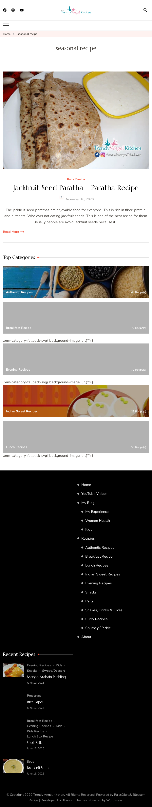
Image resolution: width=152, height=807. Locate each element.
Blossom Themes (74, 800)
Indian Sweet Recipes (102, 574)
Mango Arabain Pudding (46, 676)
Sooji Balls (34, 742)
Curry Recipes (96, 619)
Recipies (88, 538)
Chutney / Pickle (98, 628)
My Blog (88, 502)
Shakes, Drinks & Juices (104, 610)
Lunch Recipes (96, 565)
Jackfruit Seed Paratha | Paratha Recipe (76, 187)
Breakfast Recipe (99, 556)
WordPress (114, 800)
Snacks (91, 592)
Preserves (34, 695)
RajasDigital (122, 795)
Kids (88, 529)
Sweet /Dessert (53, 671)
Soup (30, 761)
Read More (11, 232)
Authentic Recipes (99, 547)
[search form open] (145, 10)
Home (86, 484)
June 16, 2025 (35, 774)
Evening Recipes (98, 583)
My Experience (97, 511)
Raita (89, 601)
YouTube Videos (94, 493)
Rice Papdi (35, 702)
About (86, 636)
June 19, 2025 (35, 683)
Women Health (97, 520)
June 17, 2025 (35, 708)
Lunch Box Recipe (40, 736)
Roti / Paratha (76, 179)
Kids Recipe (35, 731)
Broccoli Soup (38, 767)
